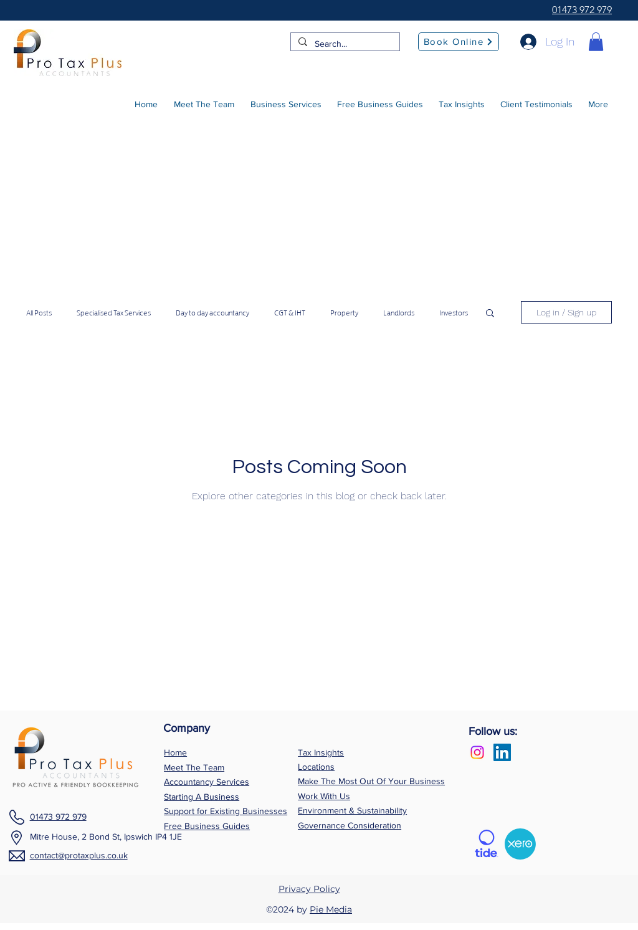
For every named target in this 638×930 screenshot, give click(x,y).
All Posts (39, 312)
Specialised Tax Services (114, 312)
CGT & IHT (289, 312)
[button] (596, 41)
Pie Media (331, 909)
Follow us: (493, 731)
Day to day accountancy (212, 312)
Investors (453, 312)
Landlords (398, 312)
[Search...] (344, 44)
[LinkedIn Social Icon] (502, 752)
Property (344, 312)
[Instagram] (477, 752)
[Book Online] (458, 41)
